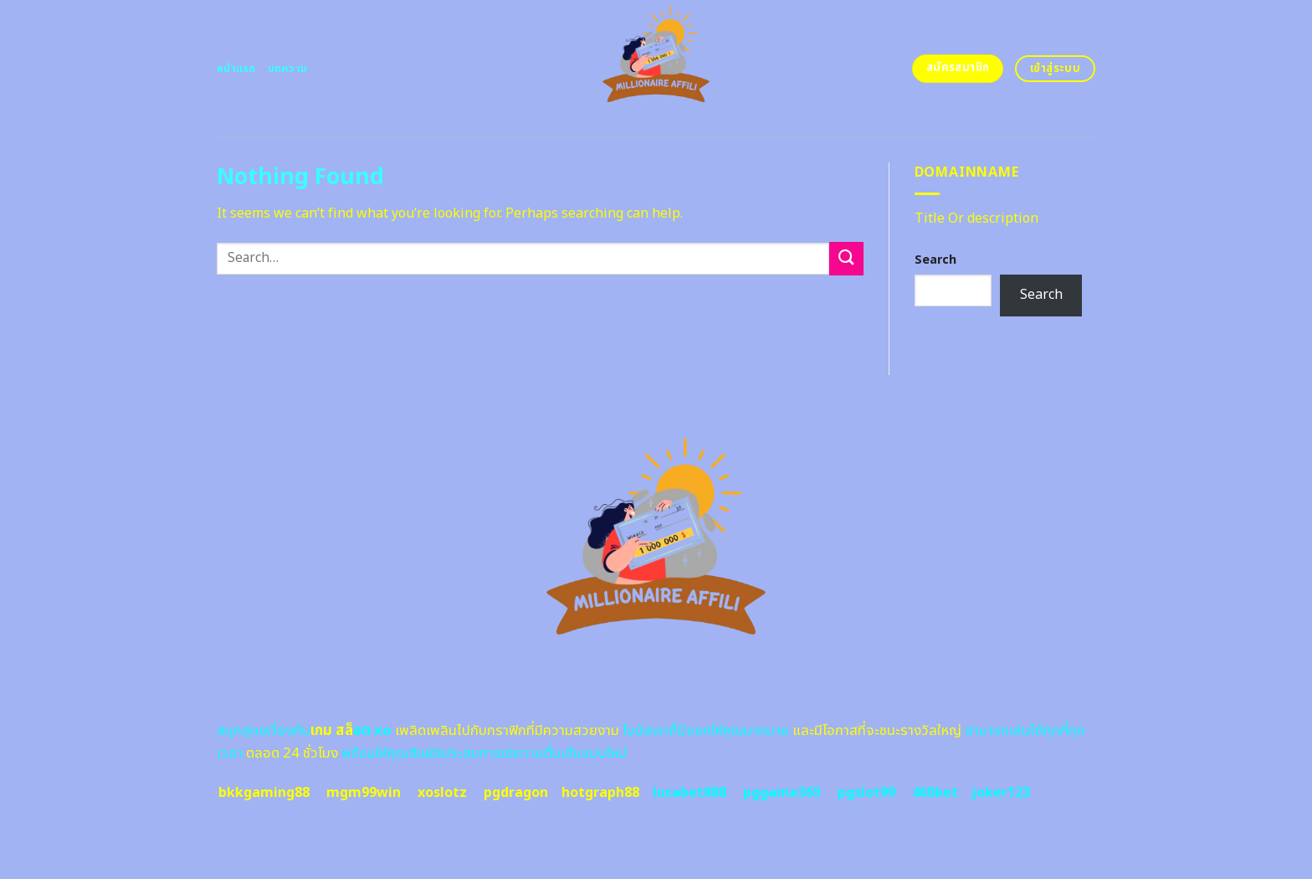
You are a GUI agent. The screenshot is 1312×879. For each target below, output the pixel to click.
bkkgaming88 (264, 793)
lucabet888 (689, 793)
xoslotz (442, 793)
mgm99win (363, 793)
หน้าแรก (236, 68)
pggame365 (782, 793)
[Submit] (846, 258)
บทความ (288, 68)
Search (935, 260)
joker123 (1000, 793)
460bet (935, 793)
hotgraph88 (600, 793)
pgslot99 (866, 793)
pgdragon (516, 793)
